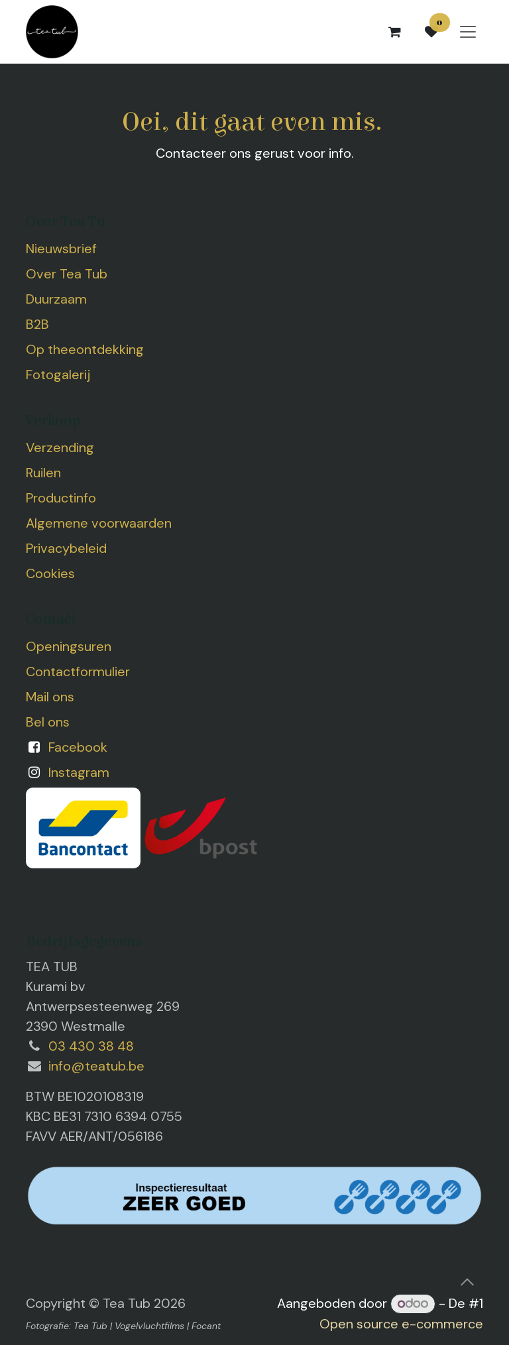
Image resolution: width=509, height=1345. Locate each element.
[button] (467, 1282)
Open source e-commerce (401, 1323)
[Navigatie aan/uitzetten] (468, 32)
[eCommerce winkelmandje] (394, 32)
